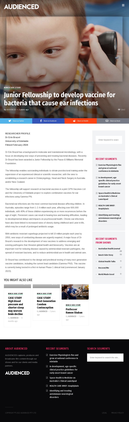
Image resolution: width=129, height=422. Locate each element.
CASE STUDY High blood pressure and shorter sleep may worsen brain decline (16, 306)
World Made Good (106, 274)
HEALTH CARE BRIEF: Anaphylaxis (64, 386)
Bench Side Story (12, 87)
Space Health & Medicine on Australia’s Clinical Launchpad (109, 196)
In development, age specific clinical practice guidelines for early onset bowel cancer (64, 369)
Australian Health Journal (109, 248)
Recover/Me (103, 268)
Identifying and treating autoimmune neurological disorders (109, 218)
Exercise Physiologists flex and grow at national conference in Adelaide (109, 168)
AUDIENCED (11, 109)
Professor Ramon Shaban (74, 311)
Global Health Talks (106, 261)
